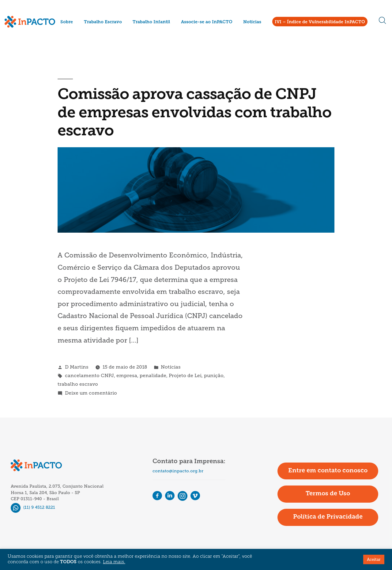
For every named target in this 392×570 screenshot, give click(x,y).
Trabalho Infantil (151, 22)
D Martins (77, 367)
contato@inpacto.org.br (178, 471)
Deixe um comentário (91, 393)
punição (214, 375)
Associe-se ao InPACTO (206, 22)
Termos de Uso (328, 494)
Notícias (252, 22)
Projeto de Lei (185, 375)
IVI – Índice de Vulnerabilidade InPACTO (320, 22)
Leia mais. (114, 562)
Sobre (66, 22)
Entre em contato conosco (328, 471)
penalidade (153, 375)
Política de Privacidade (328, 517)
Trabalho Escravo (103, 22)
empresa (126, 375)
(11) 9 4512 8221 (33, 507)
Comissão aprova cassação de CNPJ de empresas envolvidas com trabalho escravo (194, 113)
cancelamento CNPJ (89, 375)
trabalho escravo (78, 384)
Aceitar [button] (374, 559)
